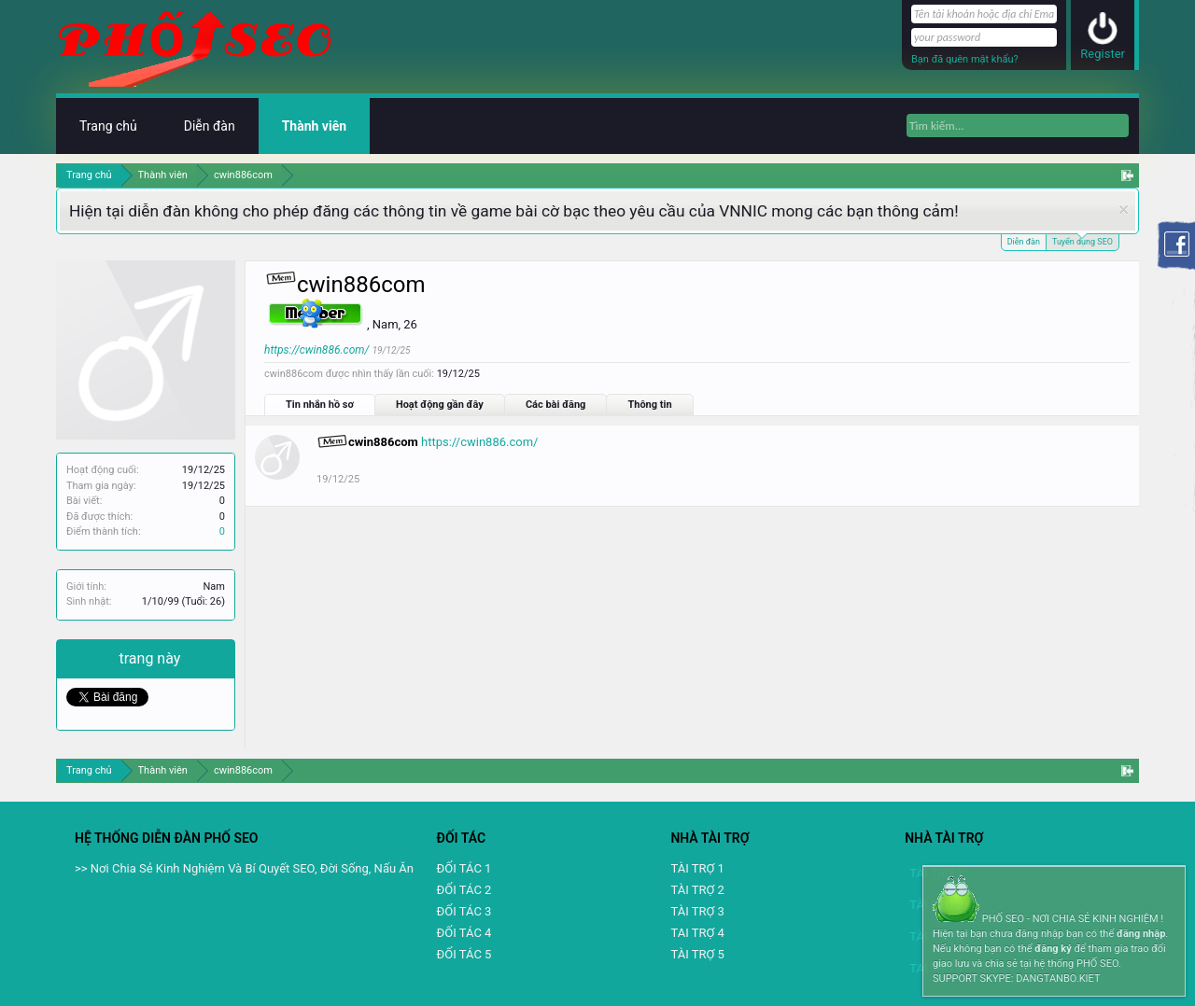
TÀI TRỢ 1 (697, 868)
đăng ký (1052, 949)
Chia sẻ (93, 658)
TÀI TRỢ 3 (697, 911)
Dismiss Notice (1124, 210)
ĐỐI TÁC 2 (464, 890)
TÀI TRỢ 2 (697, 890)
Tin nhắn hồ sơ (320, 404)
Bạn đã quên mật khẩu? (965, 59)
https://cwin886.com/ (316, 349)
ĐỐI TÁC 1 (464, 868)
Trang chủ (108, 126)
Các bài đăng (556, 404)
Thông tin (649, 404)
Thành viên (314, 126)
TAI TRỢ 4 (697, 933)
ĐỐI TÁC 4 (464, 933)
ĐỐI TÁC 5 (464, 954)
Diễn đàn (1023, 241)
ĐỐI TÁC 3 (464, 911)
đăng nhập (1141, 934)
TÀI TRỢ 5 (697, 954)
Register (1102, 54)
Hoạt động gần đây (440, 404)
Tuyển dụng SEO (1082, 240)
